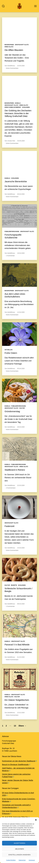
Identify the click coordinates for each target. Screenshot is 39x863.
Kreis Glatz (9, 47)
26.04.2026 (21, 194)
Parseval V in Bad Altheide (17, 644)
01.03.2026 (21, 657)
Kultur (22, 408)
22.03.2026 (21, 485)
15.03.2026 (21, 548)
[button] (36, 820)
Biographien (9, 44)
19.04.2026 (21, 253)
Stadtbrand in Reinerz (15, 470)
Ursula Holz (11, 141)
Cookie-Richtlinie (10, 860)
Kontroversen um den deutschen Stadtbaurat (19, 761)
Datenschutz (22, 860)
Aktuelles (8, 349)
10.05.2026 (21, 66)
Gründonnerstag (12, 411)
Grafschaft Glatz (22, 44)
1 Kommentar (10, 255)
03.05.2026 (21, 141)
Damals (18, 103)
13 (15, 726)
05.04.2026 (21, 368)
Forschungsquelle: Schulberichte (13, 236)
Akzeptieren (19, 843)
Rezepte (14, 585)
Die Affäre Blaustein (14, 50)
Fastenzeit (9, 526)
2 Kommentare (10, 488)
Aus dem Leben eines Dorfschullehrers (15, 295)
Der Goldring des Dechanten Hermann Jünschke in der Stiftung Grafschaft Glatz (18, 113)
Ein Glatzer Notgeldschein (17, 700)
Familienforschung (12, 231)
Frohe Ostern (11, 353)
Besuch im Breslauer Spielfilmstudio (16, 764)
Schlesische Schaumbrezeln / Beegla (18, 589)
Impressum (32, 860)
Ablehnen (19, 849)
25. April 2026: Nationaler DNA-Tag (16, 817)
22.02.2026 (21, 712)
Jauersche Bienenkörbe (16, 181)
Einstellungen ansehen (19, 855)
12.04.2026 (21, 312)
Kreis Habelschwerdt (13, 107)
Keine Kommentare (12, 68)
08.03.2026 (21, 604)
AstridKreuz (11, 66)
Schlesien (26, 107)
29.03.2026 (21, 427)
